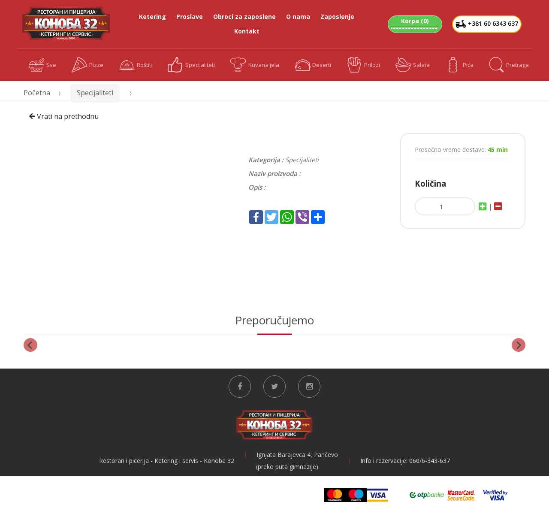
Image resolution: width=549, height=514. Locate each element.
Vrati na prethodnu (64, 116)
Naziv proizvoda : (274, 173)
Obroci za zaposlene (244, 16)
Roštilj (135, 65)
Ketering (152, 16)
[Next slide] (518, 345)
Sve (43, 65)
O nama (298, 16)
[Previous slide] (30, 345)
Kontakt (246, 31)
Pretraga (509, 65)
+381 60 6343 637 (486, 24)
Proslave (189, 16)
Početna (37, 92)
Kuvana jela (254, 65)
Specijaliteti (191, 65)
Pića (459, 65)
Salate (412, 65)
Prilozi (363, 65)
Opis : (256, 187)
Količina (430, 183)
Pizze (87, 65)
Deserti (313, 65)
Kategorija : (266, 159)
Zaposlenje (337, 16)
